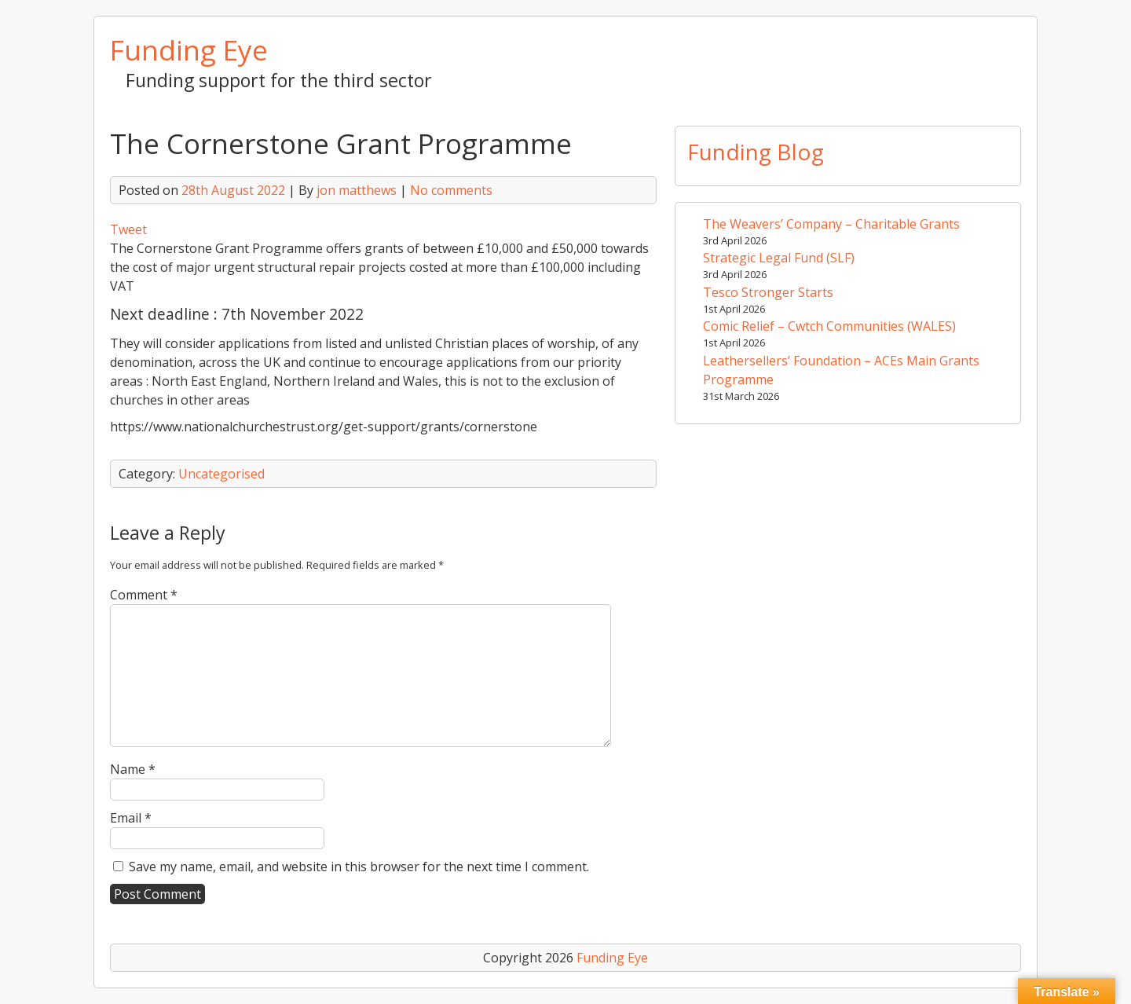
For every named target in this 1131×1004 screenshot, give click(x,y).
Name (133, 769)
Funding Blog (755, 152)
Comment (144, 594)
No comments (451, 190)
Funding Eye (189, 49)
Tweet (128, 229)
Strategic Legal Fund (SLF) (779, 257)
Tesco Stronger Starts (768, 292)
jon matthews (357, 190)
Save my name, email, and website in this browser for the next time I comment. (359, 866)
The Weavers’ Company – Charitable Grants (831, 224)
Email (131, 817)
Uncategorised (221, 473)
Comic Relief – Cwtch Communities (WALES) (829, 326)
